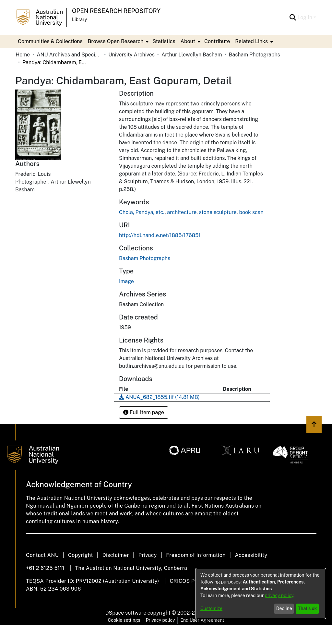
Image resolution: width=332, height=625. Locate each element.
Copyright (80, 555)
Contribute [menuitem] (217, 41)
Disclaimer (115, 555)
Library (79, 19)
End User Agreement (202, 620)
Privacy (147, 555)
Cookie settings (124, 620)
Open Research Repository (116, 10)
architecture (181, 212)
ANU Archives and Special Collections (69, 55)
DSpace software (126, 613)
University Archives (131, 55)
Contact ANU (42, 555)
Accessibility (251, 555)
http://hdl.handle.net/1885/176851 (160, 235)
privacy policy (279, 595)
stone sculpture (218, 212)
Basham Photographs (254, 55)
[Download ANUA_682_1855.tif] (159, 397)
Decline (284, 608)
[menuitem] (117, 41)
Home (23, 55)
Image (126, 281)
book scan (251, 212)
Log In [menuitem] (304, 17)
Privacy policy (160, 620)
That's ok (307, 608)
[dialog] (261, 594)
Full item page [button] (143, 412)
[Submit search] (293, 17)
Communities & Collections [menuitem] (50, 41)
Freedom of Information (195, 555)
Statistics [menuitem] (163, 41)
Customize (211, 608)
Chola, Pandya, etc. (142, 212)
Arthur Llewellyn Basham (191, 55)
